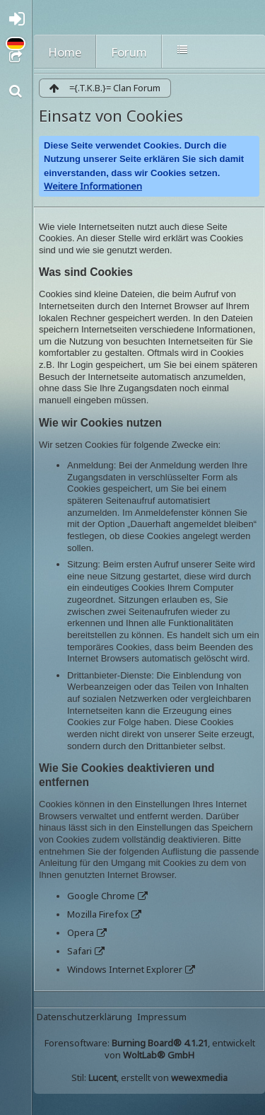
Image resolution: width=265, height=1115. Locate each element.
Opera (80, 932)
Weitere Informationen (93, 186)
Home (64, 52)
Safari (79, 950)
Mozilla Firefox (98, 914)
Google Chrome (101, 895)
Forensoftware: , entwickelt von (150, 1049)
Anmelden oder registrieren (19, 22)
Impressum (162, 1016)
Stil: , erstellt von (149, 1077)
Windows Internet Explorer (124, 969)
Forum (129, 52)
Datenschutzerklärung (84, 1016)
